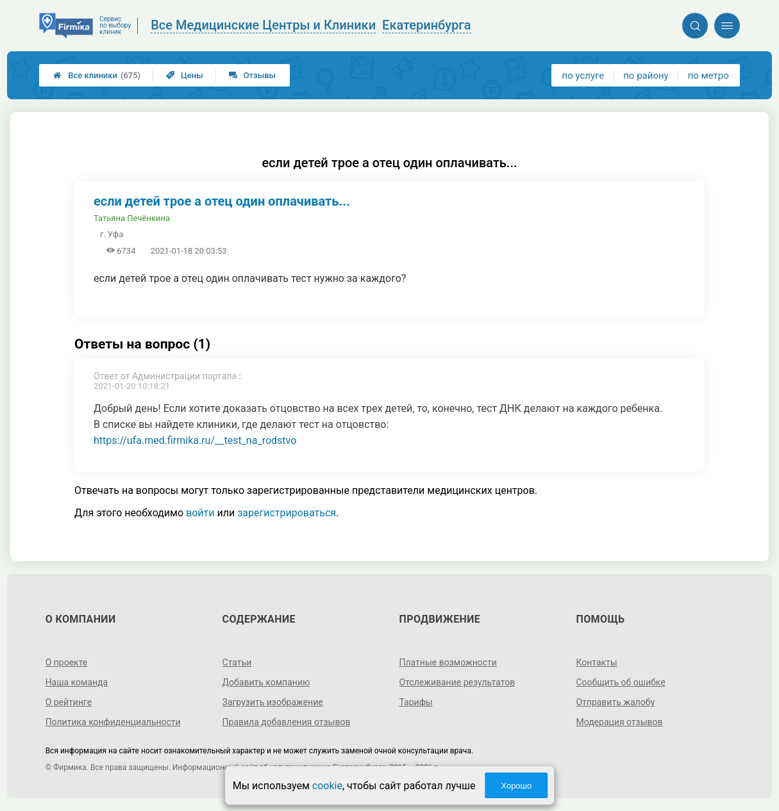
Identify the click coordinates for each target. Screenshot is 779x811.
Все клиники (96, 75)
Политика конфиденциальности (113, 722)
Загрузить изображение (272, 702)
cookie (327, 786)
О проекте (67, 662)
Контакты (596, 662)
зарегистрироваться (286, 513)
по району (645, 75)
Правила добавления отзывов (286, 722)
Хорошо (516, 786)
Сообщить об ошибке (620, 682)
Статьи (237, 662)
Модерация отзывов (619, 722)
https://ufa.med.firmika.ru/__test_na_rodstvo (195, 440)
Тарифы (416, 702)
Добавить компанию (266, 682)
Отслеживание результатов (457, 682)
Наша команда (77, 682)
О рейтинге (69, 702)
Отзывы (252, 75)
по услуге (583, 75)
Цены (184, 75)
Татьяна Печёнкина (132, 218)
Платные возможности (448, 662)
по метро (708, 75)
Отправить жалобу (615, 702)
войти (200, 513)
